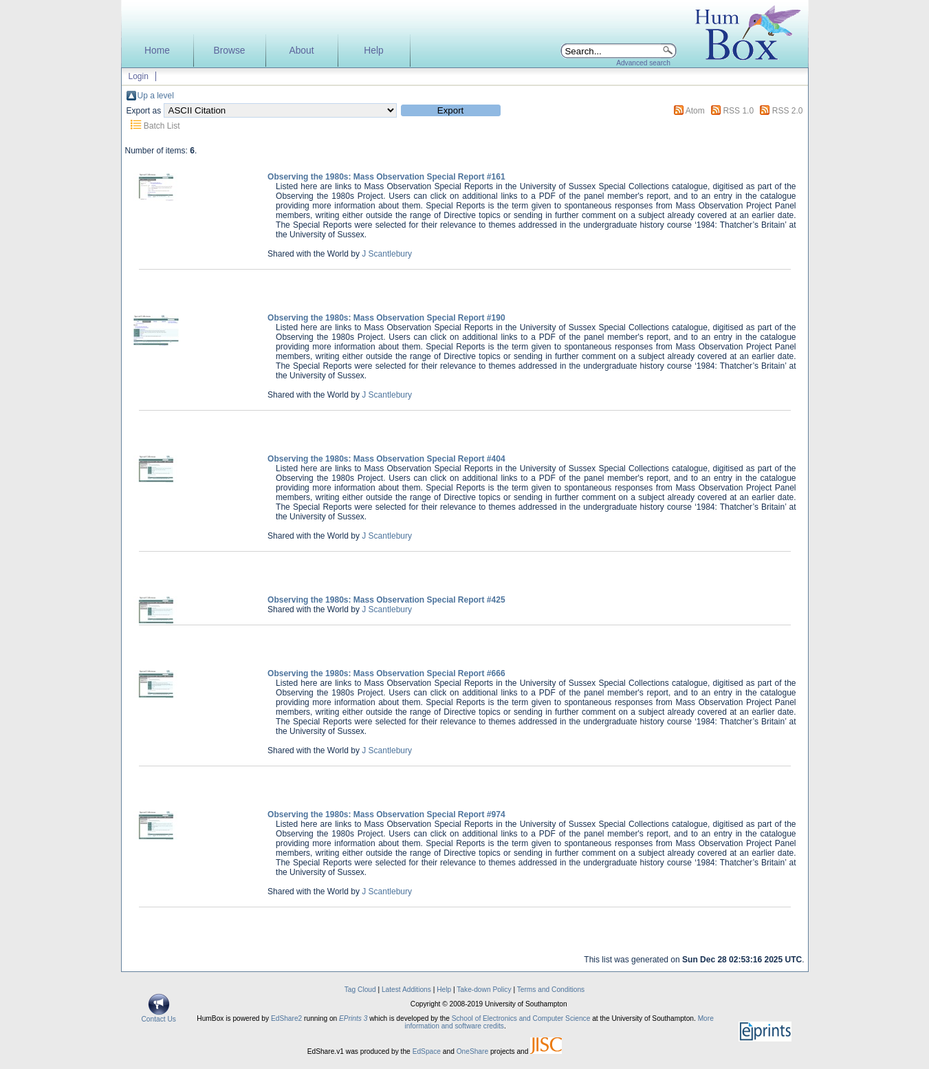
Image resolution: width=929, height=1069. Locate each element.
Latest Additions (406, 989)
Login (139, 76)
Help (373, 50)
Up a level (156, 95)
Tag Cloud (360, 989)
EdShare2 (286, 1018)
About (301, 50)
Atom (695, 111)
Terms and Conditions (551, 989)
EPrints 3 (353, 1018)
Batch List (162, 126)
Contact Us (159, 1016)
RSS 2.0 (787, 111)
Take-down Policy (484, 989)
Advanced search (643, 63)
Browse (229, 50)
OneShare (472, 1051)
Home (157, 50)
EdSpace (427, 1051)
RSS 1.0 (738, 111)
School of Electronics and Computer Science (521, 1018)
